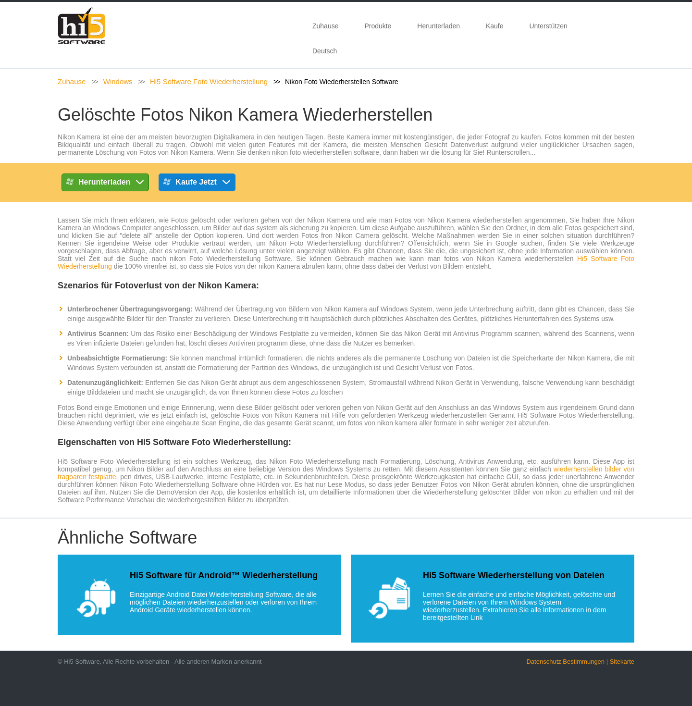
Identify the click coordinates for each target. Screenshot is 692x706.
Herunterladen (438, 26)
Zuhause (325, 26)
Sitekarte (622, 661)
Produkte (377, 26)
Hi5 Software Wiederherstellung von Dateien (514, 575)
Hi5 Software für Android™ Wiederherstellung (224, 575)
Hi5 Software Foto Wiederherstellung (209, 81)
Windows (118, 81)
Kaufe (495, 26)
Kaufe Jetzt (197, 183)
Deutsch (326, 51)
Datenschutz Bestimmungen (565, 661)
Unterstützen (548, 26)
